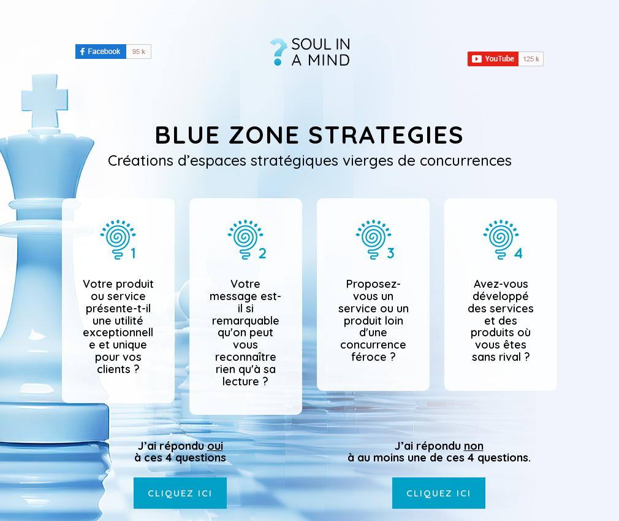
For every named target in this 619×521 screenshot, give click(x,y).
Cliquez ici (180, 493)
